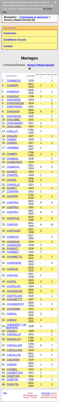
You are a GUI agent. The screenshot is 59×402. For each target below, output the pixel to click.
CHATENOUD (14, 291)
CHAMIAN (12, 158)
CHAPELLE (13, 184)
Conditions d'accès (14, 39)
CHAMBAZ (13, 147)
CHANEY (12, 171)
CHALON (12, 136)
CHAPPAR (13, 191)
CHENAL (12, 313)
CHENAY (12, 320)
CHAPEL (12, 180)
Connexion (9, 33)
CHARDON (13, 241)
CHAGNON (13, 111)
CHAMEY (12, 154)
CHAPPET (13, 212)
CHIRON (12, 364)
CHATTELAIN (14, 296)
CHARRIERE (14, 263)
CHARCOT (13, 237)
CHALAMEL (13, 119)
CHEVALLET (14, 339)
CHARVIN (12, 269)
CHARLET (12, 248)
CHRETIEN (13, 376)
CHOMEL (12, 369)
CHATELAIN (14, 286)
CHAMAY (12, 143)
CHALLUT (12, 131)
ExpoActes (45, 393)
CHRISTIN (13, 384)
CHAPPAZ (12, 202)
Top (5, 393)
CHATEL (11, 281)
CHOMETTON (15, 372)
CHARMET (13, 252)
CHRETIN (12, 379)
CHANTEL (12, 175)
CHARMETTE (14, 256)
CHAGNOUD (14, 116)
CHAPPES (13, 207)
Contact (8, 46)
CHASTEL (12, 275)
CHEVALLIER (14, 345)
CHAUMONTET (15, 304)
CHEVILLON (14, 355)
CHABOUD (13, 91)
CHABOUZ (13, 96)
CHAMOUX (13, 167)
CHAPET (12, 188)
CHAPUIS (12, 224)
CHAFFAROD (14, 106)
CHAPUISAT (14, 230)
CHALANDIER (15, 123)
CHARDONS (14, 245)
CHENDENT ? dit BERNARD (16, 326)
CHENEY (12, 331)
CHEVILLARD (14, 350)
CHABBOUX (14, 80)
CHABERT (13, 85)
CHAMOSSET (15, 162)
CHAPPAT (12, 196)
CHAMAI (11, 139)
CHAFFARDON (15, 103)
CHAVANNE (13, 309)
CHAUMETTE (14, 299)
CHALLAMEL (14, 126)
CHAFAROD (14, 100)
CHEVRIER (13, 359)
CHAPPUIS (13, 218)
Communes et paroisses (34, 17)
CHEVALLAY (14, 334)
